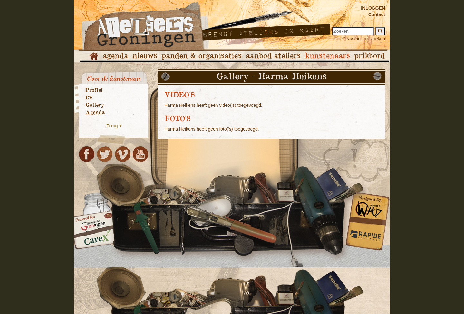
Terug (112, 125)
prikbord (369, 56)
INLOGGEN (373, 8)
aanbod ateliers (273, 56)
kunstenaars (327, 56)
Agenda (95, 112)
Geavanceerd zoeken (363, 38)
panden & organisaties (201, 56)
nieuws (144, 56)
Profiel (93, 90)
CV (89, 97)
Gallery (94, 105)
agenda (115, 56)
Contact (376, 14)
